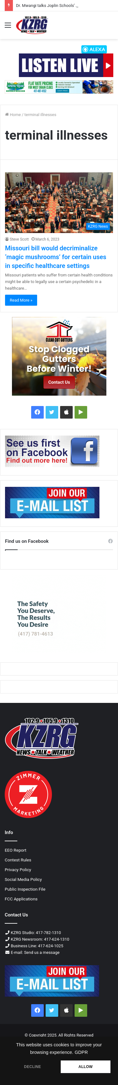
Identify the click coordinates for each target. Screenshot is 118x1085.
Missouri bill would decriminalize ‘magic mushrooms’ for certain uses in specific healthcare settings (55, 257)
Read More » (21, 300)
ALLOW (85, 1067)
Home (13, 114)
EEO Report (15, 850)
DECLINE (32, 1067)
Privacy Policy (18, 869)
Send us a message (41, 952)
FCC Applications (21, 898)
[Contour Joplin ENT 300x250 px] (59, 613)
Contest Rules (18, 859)
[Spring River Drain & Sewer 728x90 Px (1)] (59, 86)
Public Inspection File (25, 889)
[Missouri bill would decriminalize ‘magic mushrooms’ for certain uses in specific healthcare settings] (59, 202)
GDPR (81, 1052)
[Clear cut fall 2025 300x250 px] (59, 356)
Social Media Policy (23, 879)
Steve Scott (19, 239)
